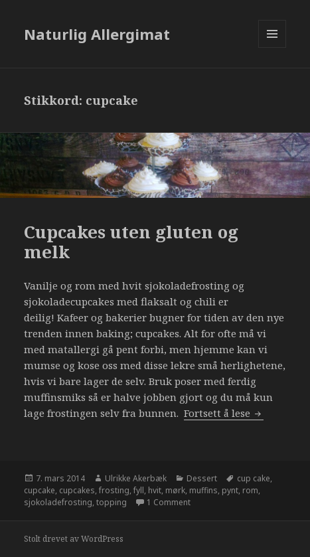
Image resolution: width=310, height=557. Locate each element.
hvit (154, 490)
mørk (175, 490)
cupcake (39, 490)
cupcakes (77, 490)
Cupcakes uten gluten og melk (131, 242)
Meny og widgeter (272, 47)
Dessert (202, 478)
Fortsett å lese (224, 413)
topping (111, 502)
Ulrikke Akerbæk (136, 478)
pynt (230, 490)
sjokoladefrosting (58, 502)
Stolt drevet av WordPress (73, 538)
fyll (138, 490)
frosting (114, 490)
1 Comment (169, 502)
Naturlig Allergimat (97, 34)
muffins (203, 490)
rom (250, 490)
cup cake (253, 478)
